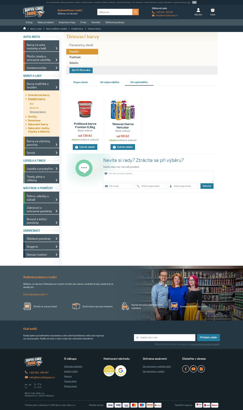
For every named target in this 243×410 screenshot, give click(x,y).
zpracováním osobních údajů (205, 344)
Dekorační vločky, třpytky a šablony (39, 130)
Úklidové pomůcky (39, 238)
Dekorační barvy (38, 124)
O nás (83, 22)
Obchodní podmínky (73, 366)
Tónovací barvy (94, 28)
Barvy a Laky (36, 28)
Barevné (34, 107)
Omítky (32, 116)
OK (194, 2)
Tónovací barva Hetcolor (123, 126)
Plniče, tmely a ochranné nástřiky (39, 58)
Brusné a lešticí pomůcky (37, 220)
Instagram (201, 368)
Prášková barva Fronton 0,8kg (85, 125)
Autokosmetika (36, 68)
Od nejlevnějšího (109, 82)
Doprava (68, 376)
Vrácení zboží (70, 381)
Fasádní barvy (77, 28)
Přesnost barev (70, 386)
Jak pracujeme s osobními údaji (157, 366)
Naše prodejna (46, 22)
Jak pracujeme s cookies (153, 371)
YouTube (193, 368)
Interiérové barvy (39, 95)
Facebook (185, 368)
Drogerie (32, 246)
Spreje (31, 153)
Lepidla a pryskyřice (40, 168)
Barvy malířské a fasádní (56, 28)
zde (188, 2)
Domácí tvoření (37, 254)
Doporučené (80, 82)
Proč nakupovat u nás (34, 294)
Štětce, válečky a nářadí (38, 197)
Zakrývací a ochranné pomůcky (39, 209)
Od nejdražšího (139, 82)
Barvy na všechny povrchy (38, 143)
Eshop (29, 22)
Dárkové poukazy (114, 22)
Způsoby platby (71, 371)
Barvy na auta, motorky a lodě (36, 46)
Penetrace (34, 120)
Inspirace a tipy (67, 22)
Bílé (32, 103)
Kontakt (96, 22)
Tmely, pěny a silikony (36, 178)
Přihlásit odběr (208, 337)
